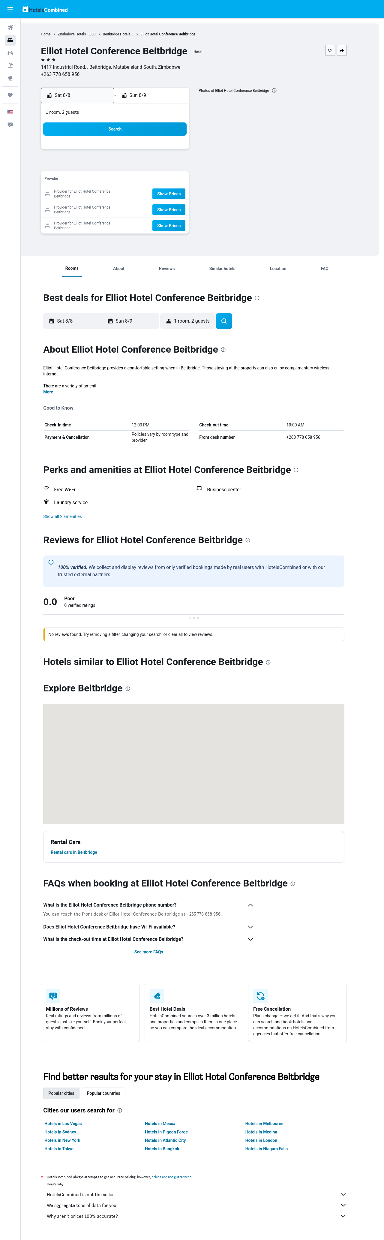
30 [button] (95, 223)
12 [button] (139, 180)
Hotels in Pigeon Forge (174, 1132)
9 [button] (95, 180)
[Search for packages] (10, 65)
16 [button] (95, 194)
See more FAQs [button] (157, 952)
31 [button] (110, 223)
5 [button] (138, 165)
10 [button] (110, 180)
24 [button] (110, 209)
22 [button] (182, 194)
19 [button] (139, 194)
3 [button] (110, 165)
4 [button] (124, 165)
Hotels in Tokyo (67, 1148)
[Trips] (10, 95)
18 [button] (124, 194)
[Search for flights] (10, 28)
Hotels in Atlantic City (173, 1140)
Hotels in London (270, 1140)
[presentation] (282, 90)
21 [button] (167, 194)
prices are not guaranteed (180, 1177)
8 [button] (182, 165)
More (57, 392)
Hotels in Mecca (168, 1123)
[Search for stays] (10, 40)
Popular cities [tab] (70, 1093)
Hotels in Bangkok (170, 1148)
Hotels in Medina (270, 1132)
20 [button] (153, 194)
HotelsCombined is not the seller (206, 1194)
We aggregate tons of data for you (206, 1205)
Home (54, 34)
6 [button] (153, 165)
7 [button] (167, 165)
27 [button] (153, 209)
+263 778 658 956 (69, 74)
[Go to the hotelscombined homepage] (45, 9)
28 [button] (167, 209)
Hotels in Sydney (69, 1132)
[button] (10, 9)
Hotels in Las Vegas (71, 1123)
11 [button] (124, 180)
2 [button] (95, 165)
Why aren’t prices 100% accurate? (206, 1216)
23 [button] (95, 209)
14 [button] (167, 180)
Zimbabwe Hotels (80, 34)
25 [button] (124, 209)
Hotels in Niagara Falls (275, 1148)
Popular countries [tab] (112, 1093)
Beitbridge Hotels (125, 34)
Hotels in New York (71, 1140)
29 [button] (182, 209)
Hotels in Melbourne (273, 1123)
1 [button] (182, 151)
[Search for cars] (10, 53)
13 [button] (153, 180)
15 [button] (182, 180)
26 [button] (139, 209)
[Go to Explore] (10, 78)
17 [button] (110, 194)
